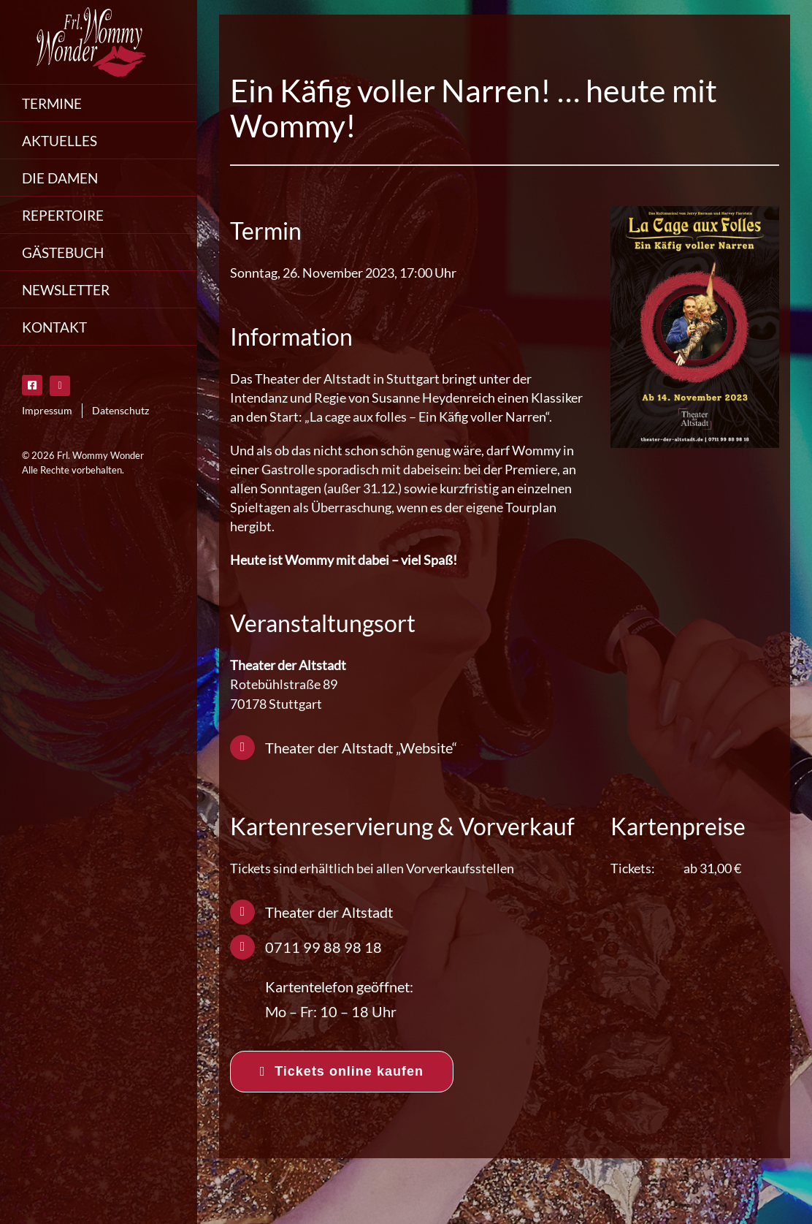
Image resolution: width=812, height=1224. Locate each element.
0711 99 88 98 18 (323, 947)
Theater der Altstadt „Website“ (361, 747)
